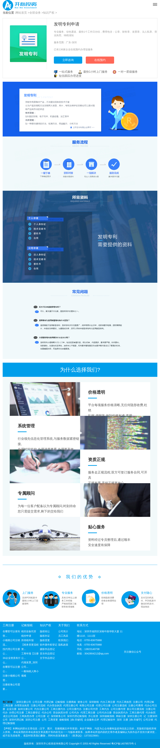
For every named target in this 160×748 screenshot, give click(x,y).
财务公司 (83, 701)
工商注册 (8, 625)
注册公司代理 (90, 709)
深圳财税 (94, 701)
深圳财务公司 (58, 716)
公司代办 (74, 712)
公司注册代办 (74, 709)
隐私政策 (63, 644)
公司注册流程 (119, 705)
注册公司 (138, 701)
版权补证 (45, 635)
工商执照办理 (26, 716)
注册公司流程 (38, 705)
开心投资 (93, 716)
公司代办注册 (104, 712)
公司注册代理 (118, 709)
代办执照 (151, 712)
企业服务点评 (91, 719)
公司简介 (63, 631)
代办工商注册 (107, 701)
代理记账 (49, 701)
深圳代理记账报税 (77, 716)
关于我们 (64, 625)
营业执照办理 (60, 712)
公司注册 (37, 701)
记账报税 (27, 625)
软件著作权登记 (48, 644)
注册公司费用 (135, 705)
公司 (44, 719)
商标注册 (121, 716)
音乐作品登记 (47, 653)
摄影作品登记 (47, 649)
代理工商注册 (87, 712)
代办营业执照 (54, 705)
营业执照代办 (120, 712)
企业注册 (11, 709)
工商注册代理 (136, 712)
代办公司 (47, 712)
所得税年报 (27, 640)
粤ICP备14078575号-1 (123, 743)
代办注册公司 (41, 709)
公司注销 (148, 719)
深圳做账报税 (107, 716)
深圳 (119, 719)
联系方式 (82, 625)
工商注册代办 (57, 709)
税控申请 (26, 635)
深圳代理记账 (16, 719)
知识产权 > (50, 12)
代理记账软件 (107, 719)
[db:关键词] (77, 719)
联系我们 (63, 640)
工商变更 (53, 719)
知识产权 (45, 625)
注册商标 (71, 701)
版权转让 (45, 631)
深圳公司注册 (32, 719)
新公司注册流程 (135, 709)
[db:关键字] (136, 719)
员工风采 (63, 635)
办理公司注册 (16, 712)
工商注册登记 (32, 712)
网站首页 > (22, 12)
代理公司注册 (103, 705)
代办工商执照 (124, 701)
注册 (125, 719)
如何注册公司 (25, 709)
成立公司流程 (10, 716)
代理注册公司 (70, 705)
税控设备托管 (28, 631)
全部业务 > (36, 12)
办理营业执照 (21, 705)
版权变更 (45, 640)
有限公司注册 (86, 705)
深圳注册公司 (23, 701)
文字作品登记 (47, 658)
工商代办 (104, 709)
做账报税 (64, 719)
